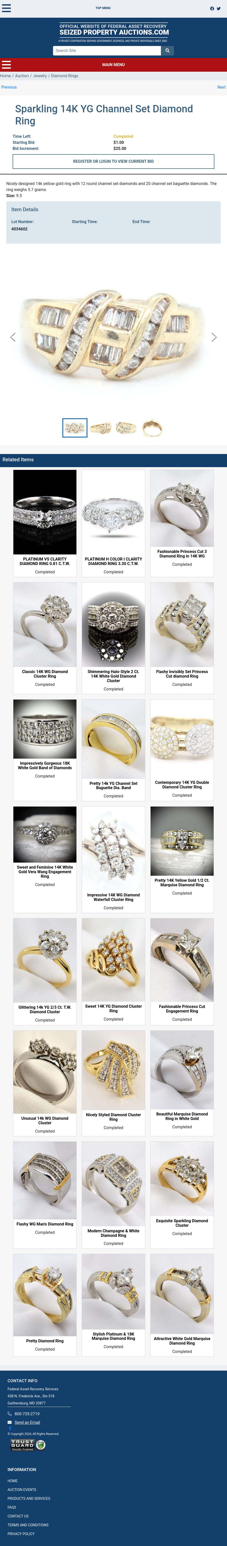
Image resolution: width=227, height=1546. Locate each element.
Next (221, 87)
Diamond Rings (64, 75)
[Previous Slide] (12, 336)
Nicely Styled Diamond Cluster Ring (113, 1117)
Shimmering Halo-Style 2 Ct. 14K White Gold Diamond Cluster (113, 676)
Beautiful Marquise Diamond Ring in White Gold (182, 1116)
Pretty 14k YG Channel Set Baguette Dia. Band (113, 785)
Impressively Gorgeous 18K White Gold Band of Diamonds (45, 765)
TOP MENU (56, 8)
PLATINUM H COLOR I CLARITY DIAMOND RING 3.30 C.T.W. (113, 561)
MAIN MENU (63, 65)
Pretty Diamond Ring (45, 1341)
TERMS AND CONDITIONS (28, 1525)
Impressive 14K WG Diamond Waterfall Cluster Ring (113, 897)
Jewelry (40, 75)
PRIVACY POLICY (21, 1534)
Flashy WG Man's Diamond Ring (44, 1224)
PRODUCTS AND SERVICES (29, 1499)
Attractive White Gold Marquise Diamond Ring (182, 1341)
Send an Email (27, 1422)
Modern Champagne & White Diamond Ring (113, 1233)
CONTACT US (18, 1516)
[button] (75, 428)
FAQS (12, 1507)
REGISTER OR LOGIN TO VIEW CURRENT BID (113, 161)
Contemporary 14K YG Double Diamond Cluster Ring (182, 784)
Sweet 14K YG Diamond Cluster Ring (113, 1008)
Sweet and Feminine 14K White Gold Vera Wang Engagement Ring (45, 872)
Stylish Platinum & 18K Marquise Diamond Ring (113, 1336)
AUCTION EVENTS (22, 1490)
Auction (22, 75)
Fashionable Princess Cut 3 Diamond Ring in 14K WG (182, 553)
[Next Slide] (214, 336)
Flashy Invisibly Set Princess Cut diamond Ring (182, 674)
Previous (9, 87)
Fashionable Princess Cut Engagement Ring (182, 1009)
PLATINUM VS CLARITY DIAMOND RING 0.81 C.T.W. (45, 561)
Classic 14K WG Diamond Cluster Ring (45, 674)
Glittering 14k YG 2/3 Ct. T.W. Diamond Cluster (44, 1009)
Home (5, 75)
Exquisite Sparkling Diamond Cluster (182, 1223)
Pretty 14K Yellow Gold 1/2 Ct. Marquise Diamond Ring (182, 882)
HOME (13, 1481)
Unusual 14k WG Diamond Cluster (44, 1120)
